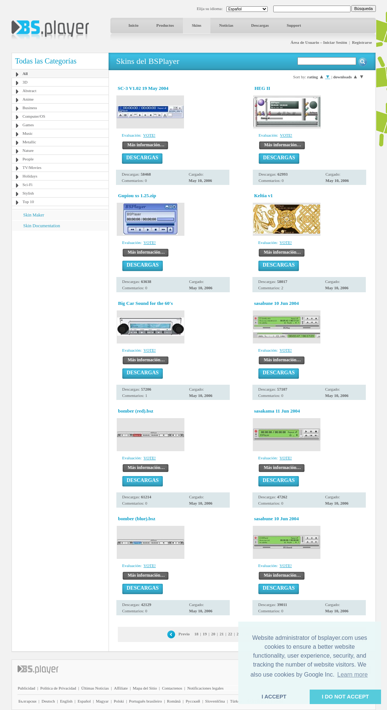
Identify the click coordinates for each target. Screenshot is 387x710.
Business (30, 107)
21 (222, 634)
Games (28, 125)
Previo (184, 634)
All (25, 73)
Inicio (134, 25)
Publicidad (26, 688)
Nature (28, 150)
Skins (196, 25)
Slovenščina (215, 701)
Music (28, 133)
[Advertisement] (59, 277)
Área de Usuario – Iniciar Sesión (318, 42)
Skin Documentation (41, 225)
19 (205, 634)
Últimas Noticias (95, 688)
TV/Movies (32, 167)
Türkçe (236, 701)
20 (213, 634)
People (28, 159)
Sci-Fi (28, 184)
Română (174, 701)
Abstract (29, 90)
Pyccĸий (193, 701)
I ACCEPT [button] (274, 697)
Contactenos (172, 688)
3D (25, 82)
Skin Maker (33, 215)
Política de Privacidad (58, 688)
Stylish (28, 193)
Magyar (102, 701)
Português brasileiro (145, 701)
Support (294, 25)
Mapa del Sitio (145, 688)
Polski (119, 701)
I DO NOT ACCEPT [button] (345, 697)
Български (28, 701)
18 (196, 634)
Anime (28, 99)
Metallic (29, 142)
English (66, 701)
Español (84, 701)
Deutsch (48, 701)
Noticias (226, 25)
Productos (165, 25)
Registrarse (362, 42)
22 (230, 634)
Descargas (260, 25)
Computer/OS (34, 116)
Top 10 (28, 201)
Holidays (30, 176)
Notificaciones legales (205, 688)
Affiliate (121, 688)
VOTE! (149, 135)
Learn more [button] (352, 674)
